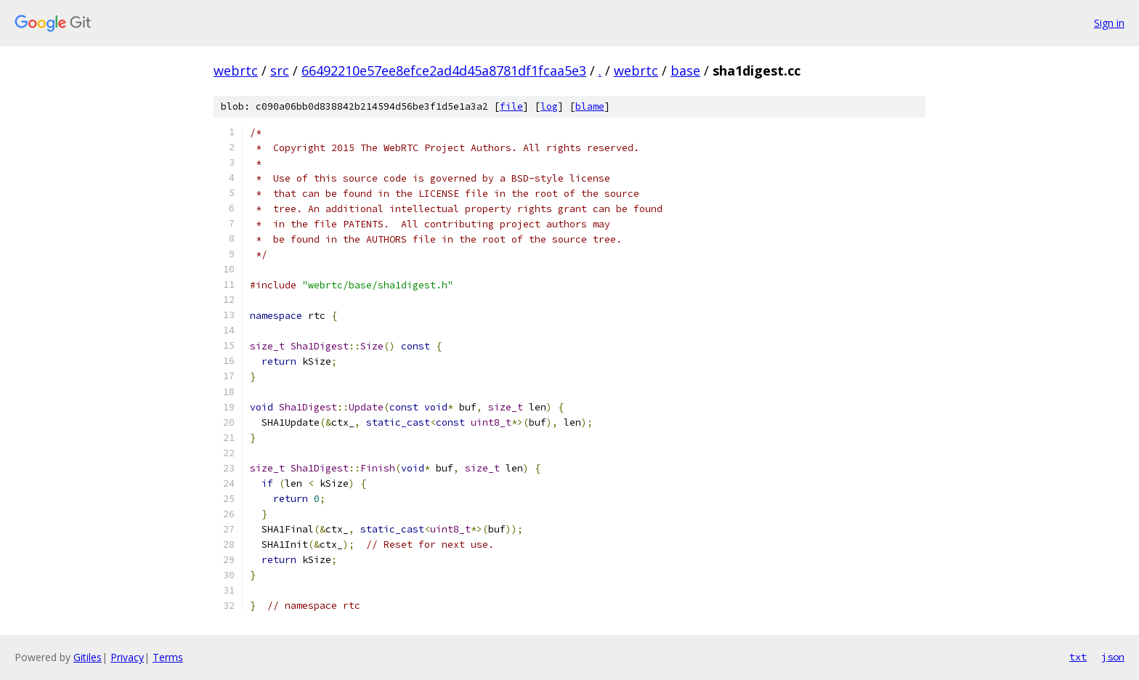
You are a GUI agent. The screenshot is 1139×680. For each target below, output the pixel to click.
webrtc (236, 70)
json (1112, 656)
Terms (168, 657)
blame (589, 106)
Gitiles (87, 657)
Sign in (1109, 23)
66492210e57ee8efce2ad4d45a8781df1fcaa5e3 (443, 70)
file (511, 106)
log (549, 106)
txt (1078, 656)
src (279, 70)
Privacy (127, 657)
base (685, 70)
